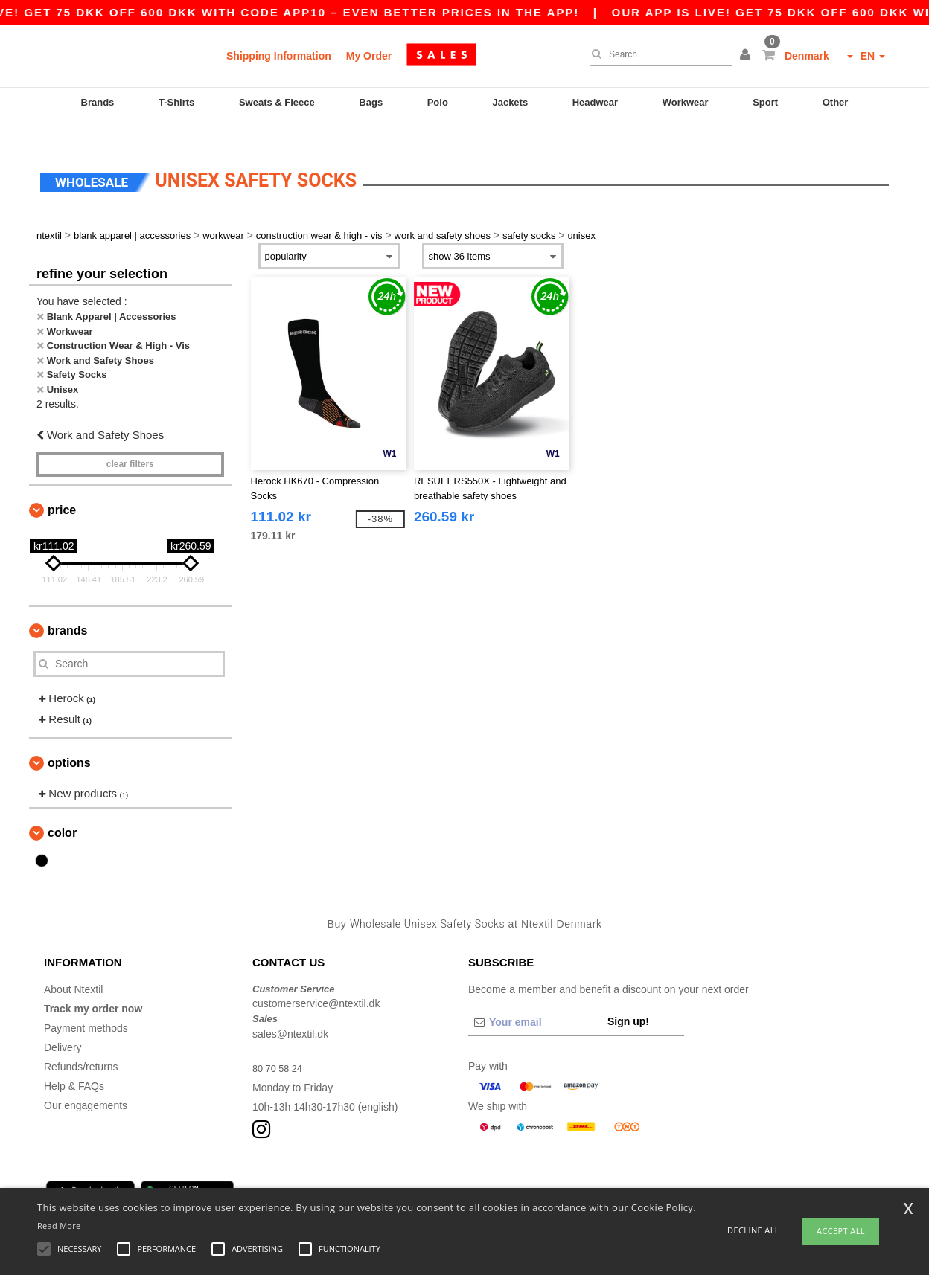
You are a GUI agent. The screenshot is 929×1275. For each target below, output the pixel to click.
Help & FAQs (74, 1064)
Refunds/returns (81, 1044)
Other (836, 102)
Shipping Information (278, 56)
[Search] (657, 54)
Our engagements (85, 1083)
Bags (371, 102)
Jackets (510, 102)
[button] (747, 56)
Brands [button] (67, 608)
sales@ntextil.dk (290, 1012)
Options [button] (69, 740)
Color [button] (62, 811)
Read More (59, 1225)
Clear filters (130, 442)
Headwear (595, 102)
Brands (98, 102)
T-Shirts (176, 102)
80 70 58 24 (279, 1046)
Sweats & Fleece (277, 102)
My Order (369, 56)
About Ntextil (73, 967)
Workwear (686, 102)
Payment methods (86, 1006)
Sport (765, 102)
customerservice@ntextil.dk (316, 982)
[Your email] (533, 999)
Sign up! (628, 999)
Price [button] (62, 487)
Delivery (63, 1025)
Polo (437, 102)
